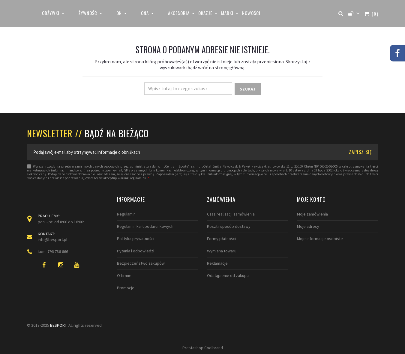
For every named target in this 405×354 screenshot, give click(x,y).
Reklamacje (217, 263)
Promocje (125, 287)
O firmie (124, 275)
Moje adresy (308, 226)
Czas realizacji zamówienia (231, 214)
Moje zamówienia (312, 214)
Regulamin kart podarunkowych (145, 226)
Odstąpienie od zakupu (228, 275)
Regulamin (126, 214)
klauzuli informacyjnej (216, 174)
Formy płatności (221, 238)
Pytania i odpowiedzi (135, 251)
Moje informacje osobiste (320, 238)
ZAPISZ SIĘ (360, 152)
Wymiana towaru (221, 251)
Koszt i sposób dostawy (228, 226)
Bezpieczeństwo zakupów (141, 263)
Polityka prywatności (135, 238)
